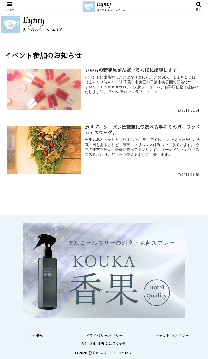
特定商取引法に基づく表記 (104, 343)
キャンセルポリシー (172, 336)
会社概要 (36, 336)
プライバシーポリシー (104, 336)
